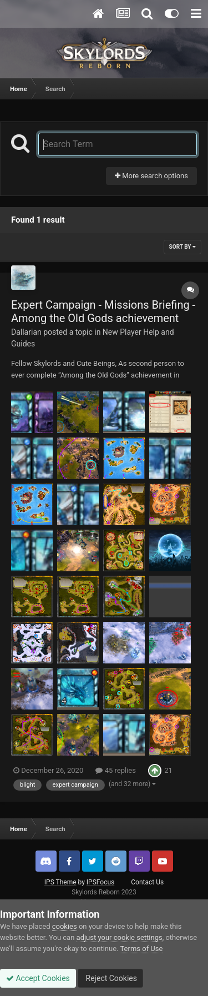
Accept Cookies (38, 978)
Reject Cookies (110, 978)
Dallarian (26, 332)
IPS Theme (60, 882)
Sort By (182, 247)
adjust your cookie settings (120, 937)
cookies (64, 926)
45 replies (115, 770)
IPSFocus (100, 882)
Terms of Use (141, 948)
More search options (151, 176)
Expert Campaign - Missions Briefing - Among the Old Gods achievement (103, 311)
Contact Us (147, 882)
